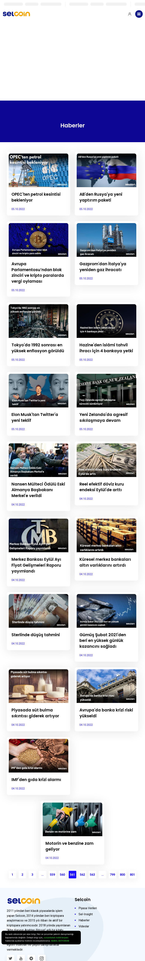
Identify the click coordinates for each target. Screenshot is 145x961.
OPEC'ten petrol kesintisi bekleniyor (38, 197)
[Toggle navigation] (139, 14)
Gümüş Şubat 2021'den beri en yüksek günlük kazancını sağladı (103, 652)
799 (112, 886)
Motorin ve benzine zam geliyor (71, 858)
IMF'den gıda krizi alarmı (38, 791)
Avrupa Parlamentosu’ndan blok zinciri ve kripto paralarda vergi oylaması (34, 275)
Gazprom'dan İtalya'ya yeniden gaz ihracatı (104, 267)
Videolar (84, 938)
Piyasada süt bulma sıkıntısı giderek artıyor (37, 725)
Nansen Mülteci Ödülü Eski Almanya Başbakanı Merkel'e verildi (39, 501)
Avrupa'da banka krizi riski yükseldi (103, 725)
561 (72, 886)
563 (92, 886)
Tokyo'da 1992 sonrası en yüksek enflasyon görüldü (38, 356)
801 (132, 886)
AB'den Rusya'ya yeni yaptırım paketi (102, 197)
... (42, 886)
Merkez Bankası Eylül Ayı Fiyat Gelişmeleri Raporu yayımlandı (38, 577)
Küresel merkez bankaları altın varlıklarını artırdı (99, 577)
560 (62, 886)
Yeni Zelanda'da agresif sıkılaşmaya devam (105, 429)
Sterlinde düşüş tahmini (37, 646)
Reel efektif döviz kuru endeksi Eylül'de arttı (103, 498)
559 (52, 886)
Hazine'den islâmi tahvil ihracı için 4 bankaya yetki (105, 356)
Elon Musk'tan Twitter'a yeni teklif (36, 429)
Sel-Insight (86, 926)
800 (122, 886)
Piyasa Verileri (88, 920)
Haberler (84, 932)
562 (82, 886)
